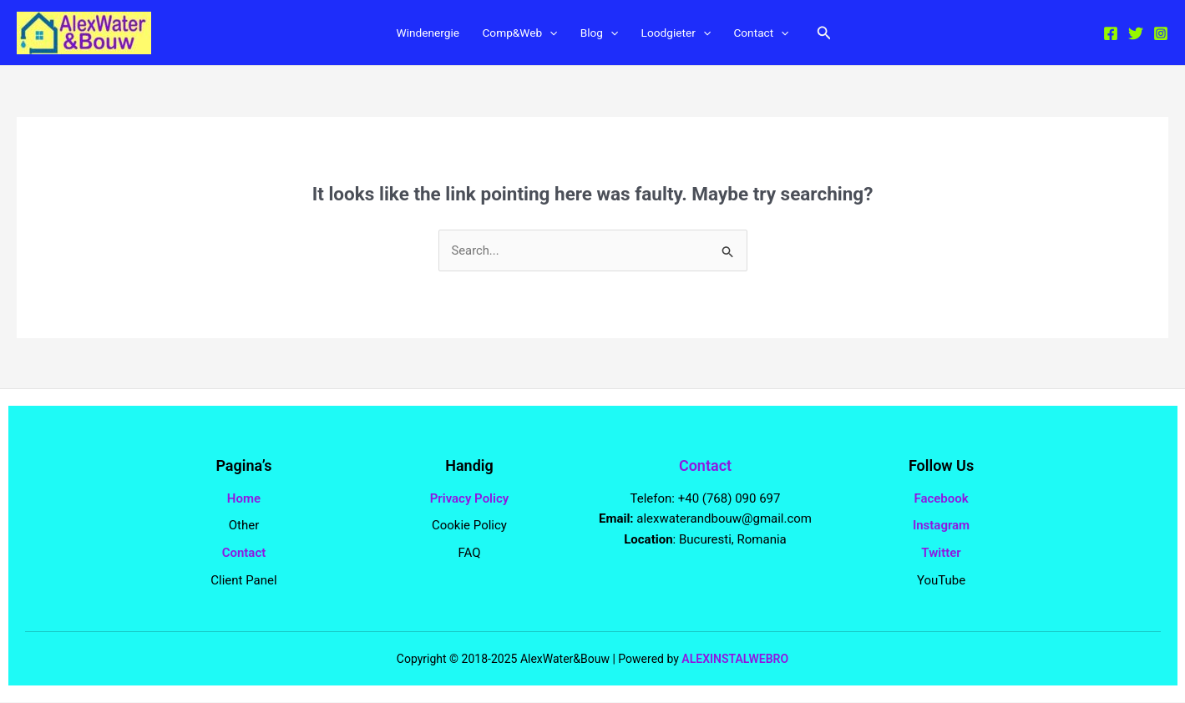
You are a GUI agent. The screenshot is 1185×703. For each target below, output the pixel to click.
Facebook (941, 498)
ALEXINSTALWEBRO (734, 658)
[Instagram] (1160, 34)
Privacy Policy (469, 498)
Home (244, 498)
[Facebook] (1110, 34)
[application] (547, 34)
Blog (600, 34)
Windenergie (413, 34)
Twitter (940, 553)
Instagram (941, 526)
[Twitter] (1135, 34)
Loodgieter (684, 34)
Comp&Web (514, 34)
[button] (842, 33)
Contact (776, 34)
